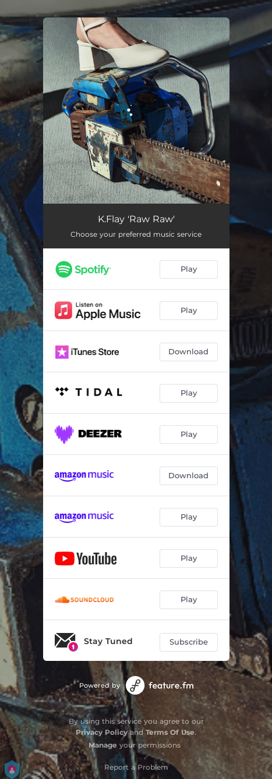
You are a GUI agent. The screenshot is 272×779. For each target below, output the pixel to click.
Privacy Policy (102, 732)
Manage (103, 745)
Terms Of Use (170, 732)
